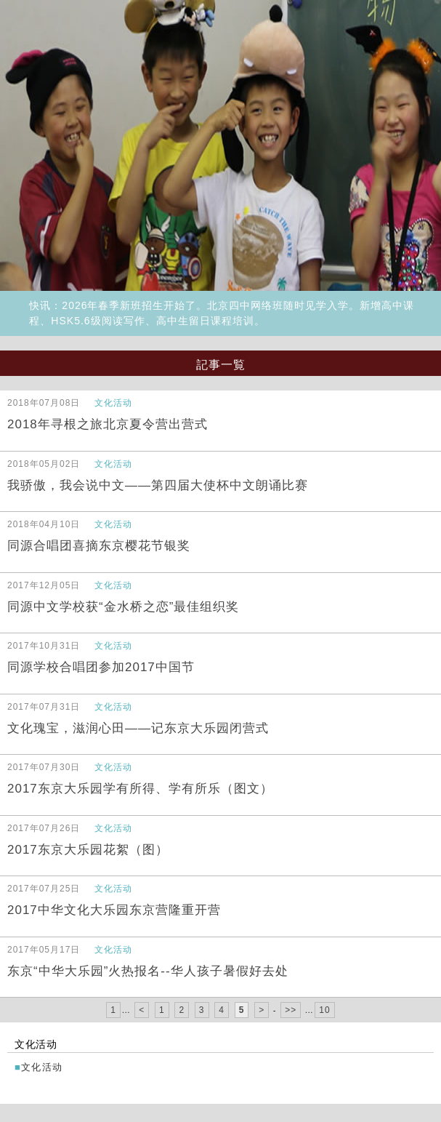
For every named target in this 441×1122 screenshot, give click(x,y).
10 (324, 1010)
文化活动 (41, 1067)
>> (290, 1010)
